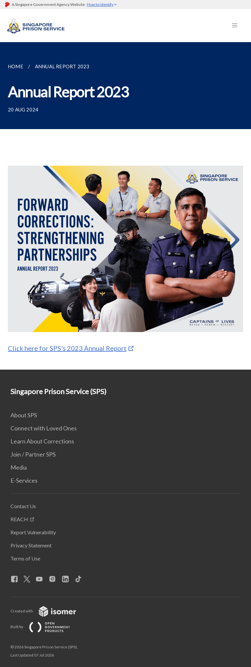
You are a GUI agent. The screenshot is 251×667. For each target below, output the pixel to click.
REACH (19, 519)
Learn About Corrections (42, 441)
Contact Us (23, 506)
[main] (125, 206)
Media (18, 467)
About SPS (23, 415)
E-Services (24, 480)
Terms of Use (25, 558)
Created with (48, 611)
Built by (45, 626)
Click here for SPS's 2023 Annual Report (67, 348)
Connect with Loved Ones (43, 428)
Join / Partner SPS (33, 454)
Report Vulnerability (33, 532)
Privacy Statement (31, 545)
